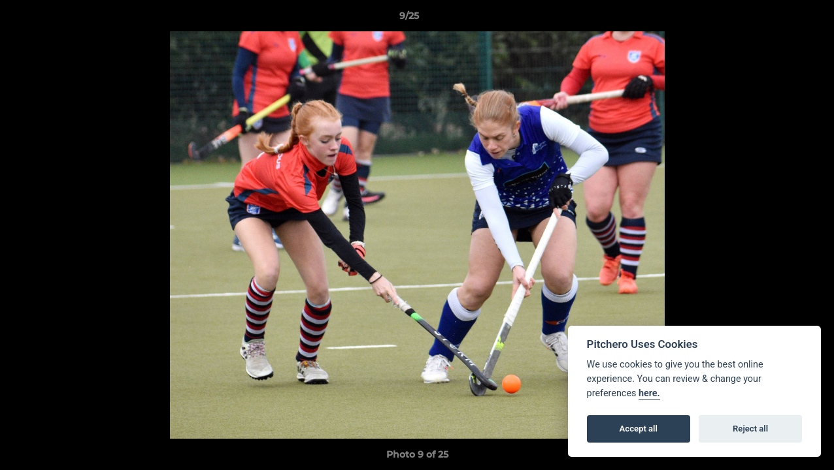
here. (649, 393)
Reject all (750, 428)
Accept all (639, 428)
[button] (779, 19)
